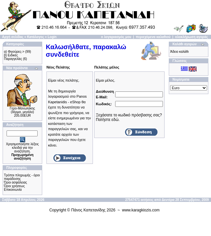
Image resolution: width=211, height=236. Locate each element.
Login (52, 37)
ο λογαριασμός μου (116, 37)
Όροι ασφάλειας (15, 182)
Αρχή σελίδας (12, 37)
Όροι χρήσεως (14, 186)
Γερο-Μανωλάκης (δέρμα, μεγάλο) (22, 110)
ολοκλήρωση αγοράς (191, 37)
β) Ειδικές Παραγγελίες (13, 57)
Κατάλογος (35, 37)
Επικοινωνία (13, 189)
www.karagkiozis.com (141, 210)
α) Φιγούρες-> (14, 51)
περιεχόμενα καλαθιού (153, 37)
